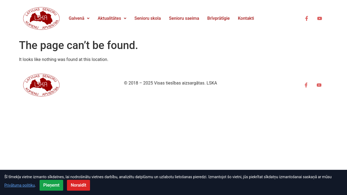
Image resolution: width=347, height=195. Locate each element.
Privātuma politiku (19, 185)
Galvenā (79, 18)
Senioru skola (147, 18)
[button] (79, 18)
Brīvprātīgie (218, 18)
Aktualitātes (112, 18)
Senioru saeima (184, 18)
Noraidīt (78, 185)
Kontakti (246, 18)
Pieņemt (51, 185)
